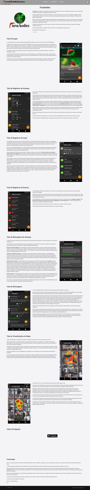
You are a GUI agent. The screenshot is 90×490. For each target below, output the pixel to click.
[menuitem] (47, 1)
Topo (7, 482)
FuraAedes (34, 32)
